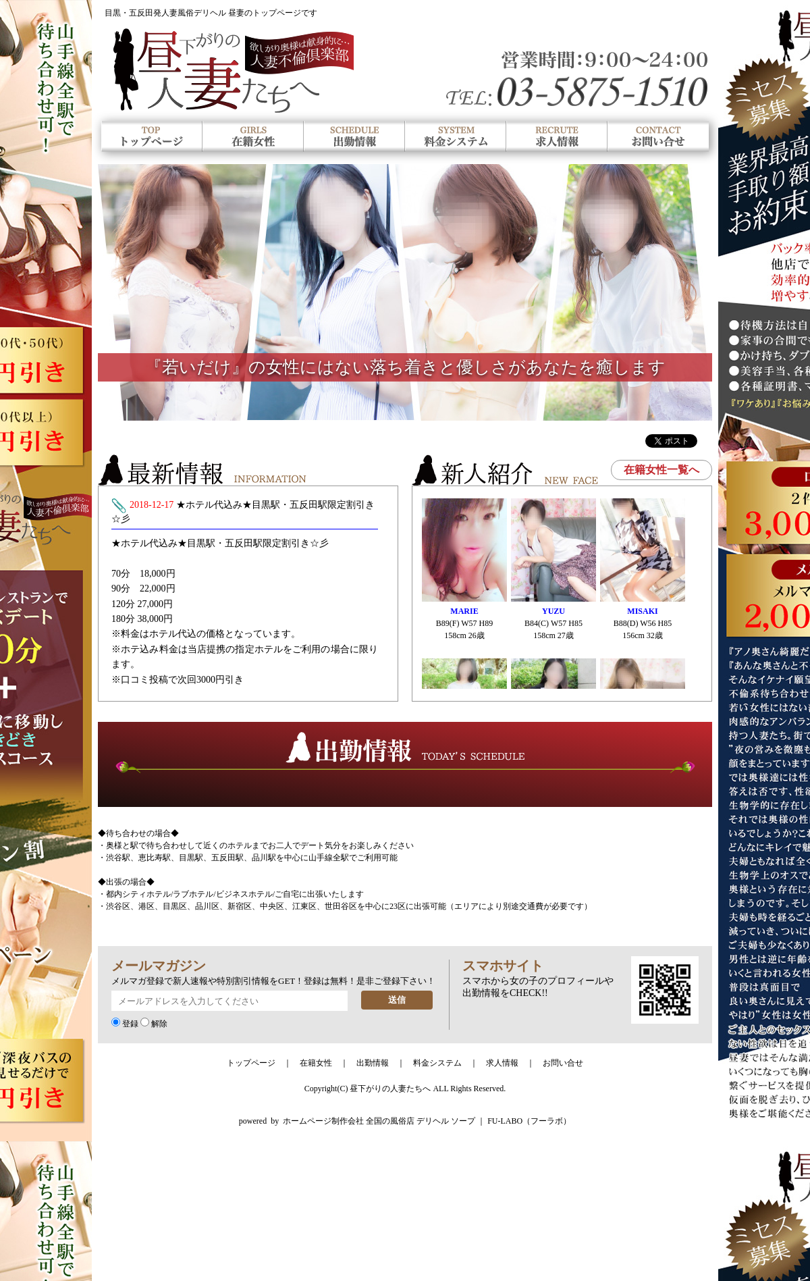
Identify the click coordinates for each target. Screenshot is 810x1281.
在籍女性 (316, 1063)
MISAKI (642, 611)
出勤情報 (372, 1063)
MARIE (464, 611)
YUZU (553, 611)
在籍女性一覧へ (661, 469)
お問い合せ (563, 1063)
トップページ (251, 1063)
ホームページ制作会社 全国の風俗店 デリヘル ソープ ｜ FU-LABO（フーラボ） (427, 1121)
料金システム (437, 1063)
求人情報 (502, 1063)
